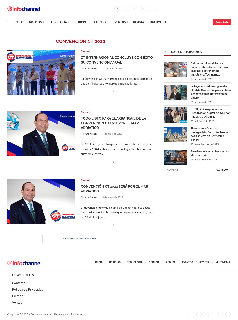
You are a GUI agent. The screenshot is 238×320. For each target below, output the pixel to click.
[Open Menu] (9, 22)
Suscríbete (222, 22)
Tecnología (58, 22)
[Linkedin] (139, 8)
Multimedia (158, 22)
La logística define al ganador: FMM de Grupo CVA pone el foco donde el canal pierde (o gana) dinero (211, 92)
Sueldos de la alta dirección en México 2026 (210, 153)
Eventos (119, 22)
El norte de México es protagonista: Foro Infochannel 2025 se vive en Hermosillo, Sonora (210, 134)
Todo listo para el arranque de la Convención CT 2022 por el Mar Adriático (113, 123)
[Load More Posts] (80, 239)
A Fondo (100, 22)
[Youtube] (146, 8)
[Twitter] (124, 8)
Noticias (35, 22)
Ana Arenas (91, 68)
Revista (138, 22)
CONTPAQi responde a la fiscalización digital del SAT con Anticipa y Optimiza (210, 112)
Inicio (19, 22)
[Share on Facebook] (113, 91)
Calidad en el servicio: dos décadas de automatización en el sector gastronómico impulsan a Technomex (210, 69)
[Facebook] (117, 8)
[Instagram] (132, 8)
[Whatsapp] (153, 8)
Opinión (80, 22)
